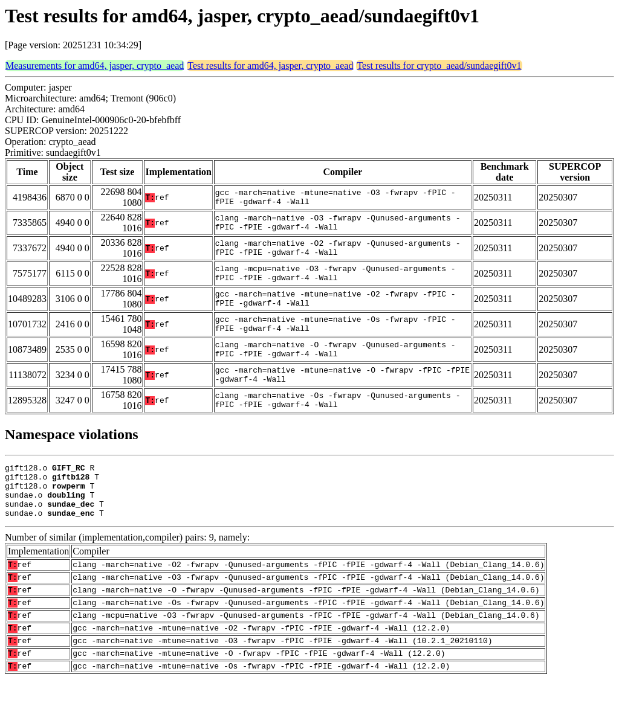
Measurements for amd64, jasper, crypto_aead (94, 65)
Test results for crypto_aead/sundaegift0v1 (439, 65)
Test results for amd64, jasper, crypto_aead (270, 65)
